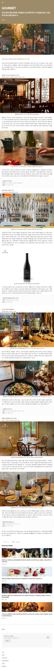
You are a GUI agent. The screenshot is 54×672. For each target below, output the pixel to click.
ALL (3, 652)
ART (3, 655)
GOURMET (9, 8)
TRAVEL (4, 658)
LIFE (3, 663)
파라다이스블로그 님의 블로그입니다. (11, 638)
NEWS (4, 666)
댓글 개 (3, 629)
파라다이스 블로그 (9, 636)
